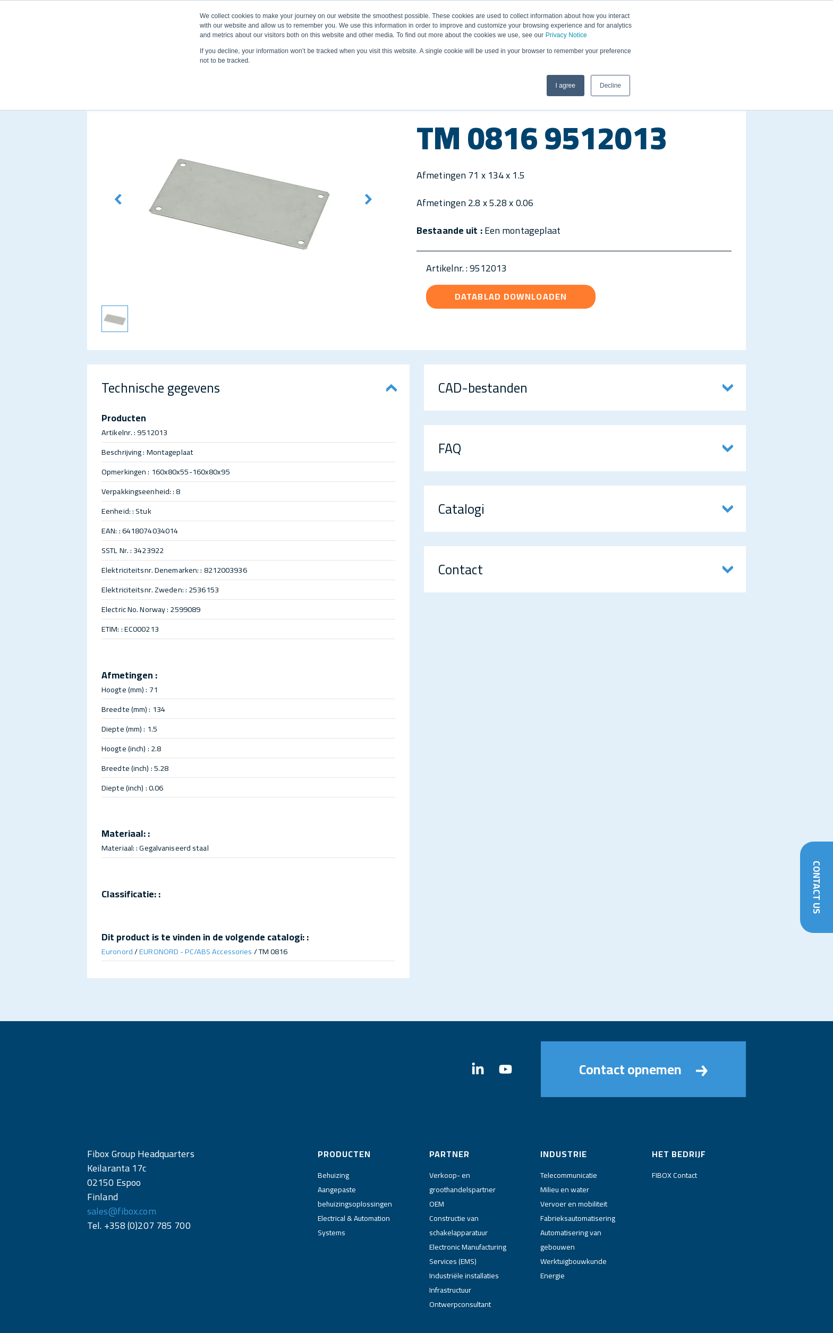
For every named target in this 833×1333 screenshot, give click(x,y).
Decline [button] (610, 85)
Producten (344, 1113)
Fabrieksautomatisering (577, 1177)
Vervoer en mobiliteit (573, 1163)
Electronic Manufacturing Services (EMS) (467, 1213)
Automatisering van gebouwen (570, 1199)
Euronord (117, 951)
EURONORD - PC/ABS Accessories (195, 951)
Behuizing (333, 1134)
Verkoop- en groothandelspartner (462, 1141)
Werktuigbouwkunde (573, 1220)
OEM (436, 1163)
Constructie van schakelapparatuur (458, 1184)
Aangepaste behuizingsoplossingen (355, 1156)
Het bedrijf (679, 1113)
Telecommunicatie (568, 1134)
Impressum (391, 1316)
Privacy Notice (566, 35)
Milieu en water (564, 1149)
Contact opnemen (643, 1049)
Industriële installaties (464, 1235)
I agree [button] (565, 85)
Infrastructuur (450, 1249)
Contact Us (816, 887)
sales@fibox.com (121, 1170)
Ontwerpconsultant (460, 1263)
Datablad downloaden (511, 296)
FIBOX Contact (674, 1134)
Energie (552, 1235)
